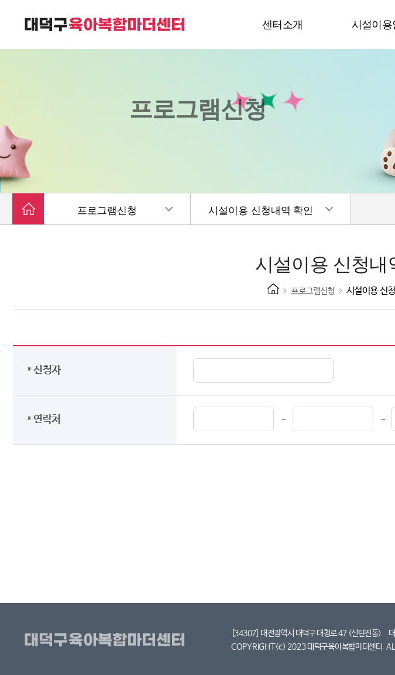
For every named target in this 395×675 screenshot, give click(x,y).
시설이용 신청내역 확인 (260, 210)
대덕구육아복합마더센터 (106, 640)
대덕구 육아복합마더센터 (105, 24)
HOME (273, 289)
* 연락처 (46, 419)
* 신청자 (46, 370)
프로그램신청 (107, 210)
